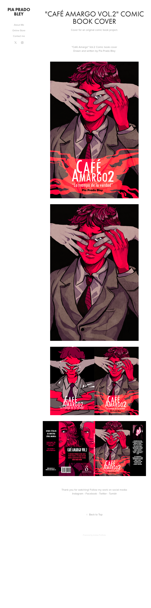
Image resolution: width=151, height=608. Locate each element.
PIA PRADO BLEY (19, 12)
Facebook (91, 493)
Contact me (19, 36)
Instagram (77, 493)
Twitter (103, 493)
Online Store (18, 30)
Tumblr (113, 493)
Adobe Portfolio (99, 535)
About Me (19, 24)
